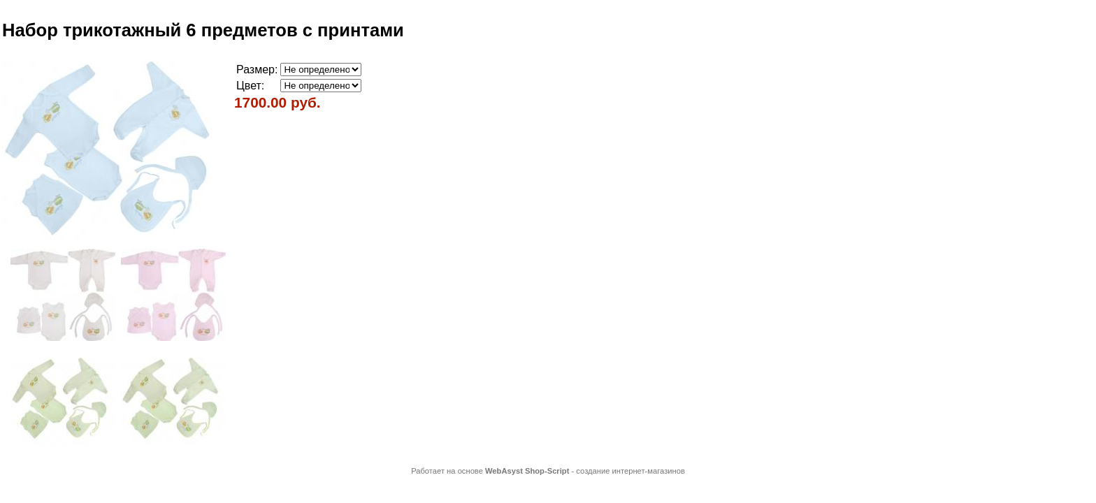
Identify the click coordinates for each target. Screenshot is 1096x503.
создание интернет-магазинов (630, 471)
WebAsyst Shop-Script (527, 471)
